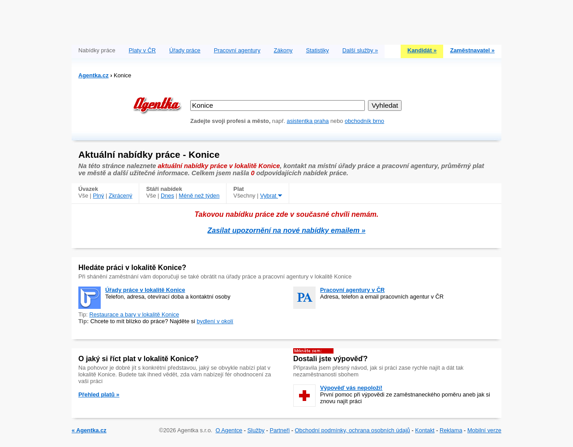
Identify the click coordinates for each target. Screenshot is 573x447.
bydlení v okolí (215, 321)
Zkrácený (121, 195)
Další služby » (360, 50)
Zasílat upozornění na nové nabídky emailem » (287, 230)
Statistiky (317, 50)
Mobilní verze (484, 430)
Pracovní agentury (237, 50)
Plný (98, 195)
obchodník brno (364, 121)
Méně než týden (199, 195)
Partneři (279, 430)
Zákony (283, 50)
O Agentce (228, 430)
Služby (256, 430)
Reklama (451, 430)
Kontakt (424, 430)
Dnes (167, 195)
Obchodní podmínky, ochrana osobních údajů (352, 430)
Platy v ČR (142, 50)
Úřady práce (185, 50)
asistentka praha (308, 121)
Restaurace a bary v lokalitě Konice (134, 314)
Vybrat (271, 195)
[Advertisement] (286, 20)
